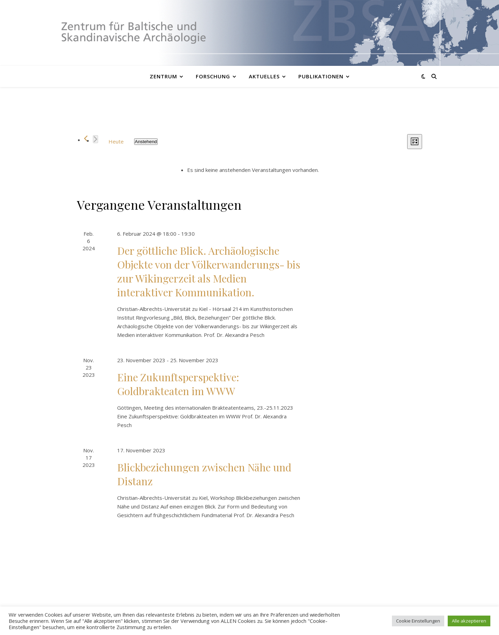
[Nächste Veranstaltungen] (95, 139)
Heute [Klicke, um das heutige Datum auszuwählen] (116, 141)
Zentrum (163, 76)
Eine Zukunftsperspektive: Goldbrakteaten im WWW (178, 384)
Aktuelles (264, 76)
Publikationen (320, 76)
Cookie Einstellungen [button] (418, 621)
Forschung (213, 76)
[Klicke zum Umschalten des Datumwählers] (146, 141)
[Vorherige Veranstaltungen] (86, 138)
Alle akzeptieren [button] (469, 621)
